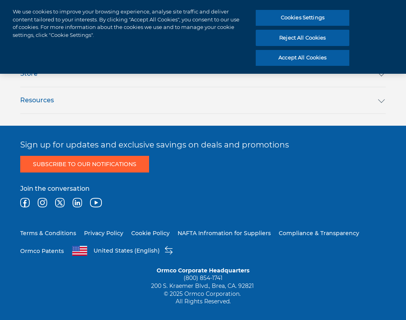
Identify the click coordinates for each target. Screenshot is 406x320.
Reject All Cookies (302, 37)
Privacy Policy (103, 233)
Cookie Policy (150, 233)
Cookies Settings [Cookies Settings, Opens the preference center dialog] (302, 17)
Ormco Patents (42, 251)
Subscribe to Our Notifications (84, 164)
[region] (203, 37)
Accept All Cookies (302, 57)
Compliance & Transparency (319, 233)
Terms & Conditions (48, 233)
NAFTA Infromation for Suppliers (224, 233)
